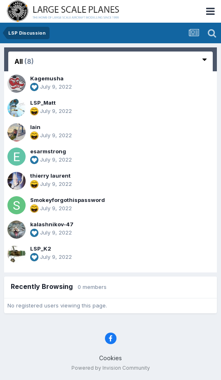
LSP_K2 (40, 248)
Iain (35, 127)
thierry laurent (50, 175)
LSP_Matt (43, 102)
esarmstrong (48, 151)
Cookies (110, 357)
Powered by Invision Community (110, 368)
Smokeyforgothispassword (67, 200)
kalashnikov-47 (52, 224)
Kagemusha (47, 78)
